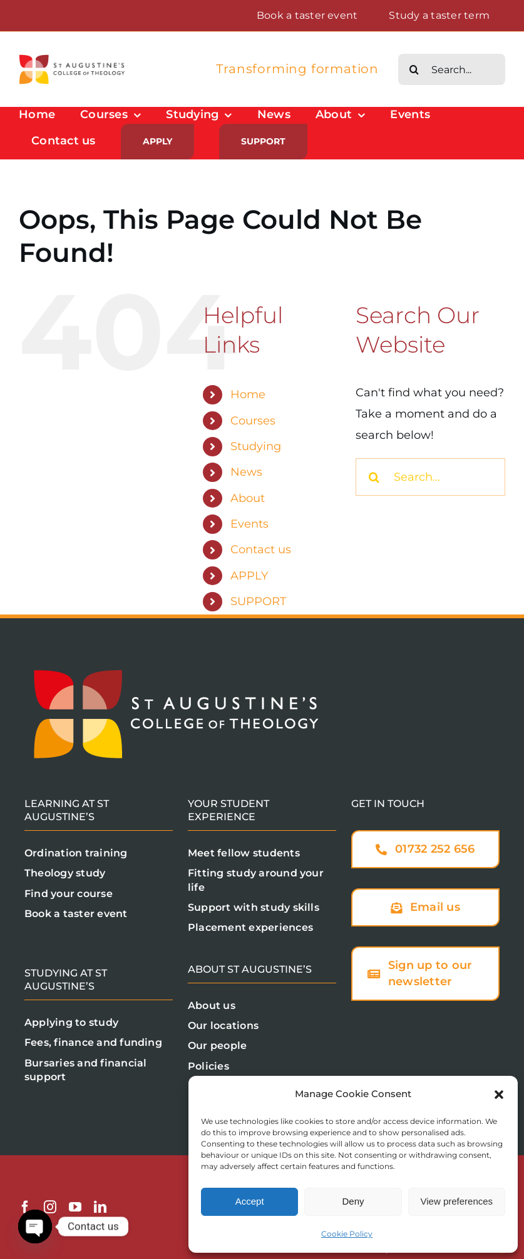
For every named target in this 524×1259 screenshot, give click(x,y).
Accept (249, 1201)
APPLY (249, 576)
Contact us (260, 549)
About (247, 498)
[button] (499, 1094)
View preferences (457, 1201)
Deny (353, 1201)
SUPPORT (258, 601)
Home (247, 394)
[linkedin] (100, 1207)
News (246, 472)
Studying (255, 446)
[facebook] (25, 1207)
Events (249, 524)
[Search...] (451, 69)
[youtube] (75, 1207)
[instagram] (50, 1207)
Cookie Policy (346, 1233)
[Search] (413, 69)
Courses (252, 421)
